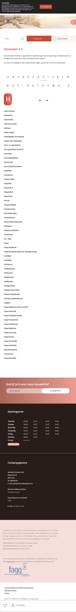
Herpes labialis (10, 205)
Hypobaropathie (10, 349)
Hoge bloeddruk (10, 247)
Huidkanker (8, 281)
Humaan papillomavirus (13, 298)
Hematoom (8, 175)
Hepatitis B (8, 192)
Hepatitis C (8, 196)
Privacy (6, 593)
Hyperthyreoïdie (10, 341)
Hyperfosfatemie (11, 320)
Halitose (7, 128)
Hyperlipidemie (10, 328)
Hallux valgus (9, 132)
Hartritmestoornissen (13, 166)
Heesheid (7, 171)
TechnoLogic (34, 599)
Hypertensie (9, 337)
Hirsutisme (8, 234)
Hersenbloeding (10, 213)
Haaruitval (8, 115)
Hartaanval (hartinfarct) (13, 149)
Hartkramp (8, 162)
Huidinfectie (9, 277)
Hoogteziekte (9, 268)
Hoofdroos (8, 264)
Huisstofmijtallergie (12, 294)
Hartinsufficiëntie (11, 158)
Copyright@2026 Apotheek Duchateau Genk (18, 588)
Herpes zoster (9, 209)
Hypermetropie (10, 332)
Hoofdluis (7, 256)
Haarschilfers (9, 111)
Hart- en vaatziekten (12, 145)
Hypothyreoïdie (10, 358)
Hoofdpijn (8, 260)
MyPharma (24, 599)
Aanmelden (20, 605)
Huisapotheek (9, 286)
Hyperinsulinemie (11, 324)
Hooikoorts (8, 273)
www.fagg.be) (11, 561)
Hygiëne (7, 303)
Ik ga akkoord (46, 7)
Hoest (6, 243)
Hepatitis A (8, 188)
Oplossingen (63, 38)
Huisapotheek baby (11, 290)
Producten (37, 38)
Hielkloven (8, 226)
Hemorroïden (9, 179)
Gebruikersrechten (10, 590)
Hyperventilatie (10, 345)
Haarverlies (8, 119)
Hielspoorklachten (11, 230)
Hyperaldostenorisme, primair (16, 307)
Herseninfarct (9, 217)
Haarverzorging (10, 124)
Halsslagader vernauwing (14, 136)
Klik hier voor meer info (13, 11)
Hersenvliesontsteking (13, 222)
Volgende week (13, 444)
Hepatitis (7, 183)
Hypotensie (8, 354)
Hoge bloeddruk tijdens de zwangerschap (20, 251)
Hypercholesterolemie (13, 315)
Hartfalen (8, 153)
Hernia (6, 200)
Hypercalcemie (10, 311)
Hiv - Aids (7, 239)
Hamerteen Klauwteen (13, 141)
